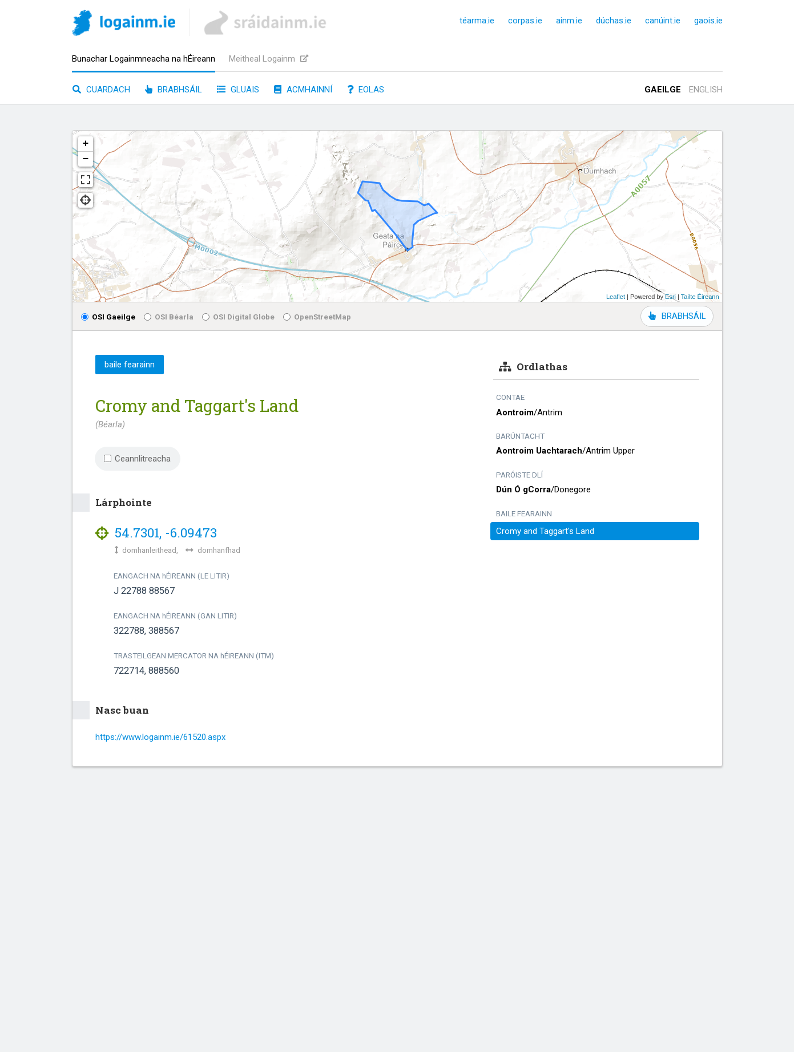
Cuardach (101, 89)
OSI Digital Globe (238, 316)
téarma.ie (477, 20)
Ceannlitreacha (137, 459)
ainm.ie (569, 20)
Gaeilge (662, 89)
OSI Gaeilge (108, 316)
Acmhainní (303, 89)
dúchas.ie (613, 20)
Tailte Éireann (700, 296)
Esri (670, 296)
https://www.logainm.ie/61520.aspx (160, 737)
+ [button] (86, 144)
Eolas (365, 89)
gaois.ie (708, 20)
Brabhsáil (173, 89)
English (706, 89)
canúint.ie (662, 20)
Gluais (238, 89)
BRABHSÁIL (677, 316)
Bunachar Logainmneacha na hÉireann (143, 59)
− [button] (86, 159)
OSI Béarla (169, 316)
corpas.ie (525, 20)
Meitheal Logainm (268, 59)
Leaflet (615, 296)
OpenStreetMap (317, 316)
